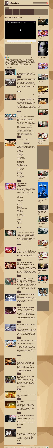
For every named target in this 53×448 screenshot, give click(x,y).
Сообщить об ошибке (33, 57)
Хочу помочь (16, 447)
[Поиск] (40, 3)
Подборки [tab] (6, 7)
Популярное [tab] (15, 7)
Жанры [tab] (11, 7)
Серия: (6, 40)
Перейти (19, 77)
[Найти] (47, 3)
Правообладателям (23, 447)
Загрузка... (20, 30)
